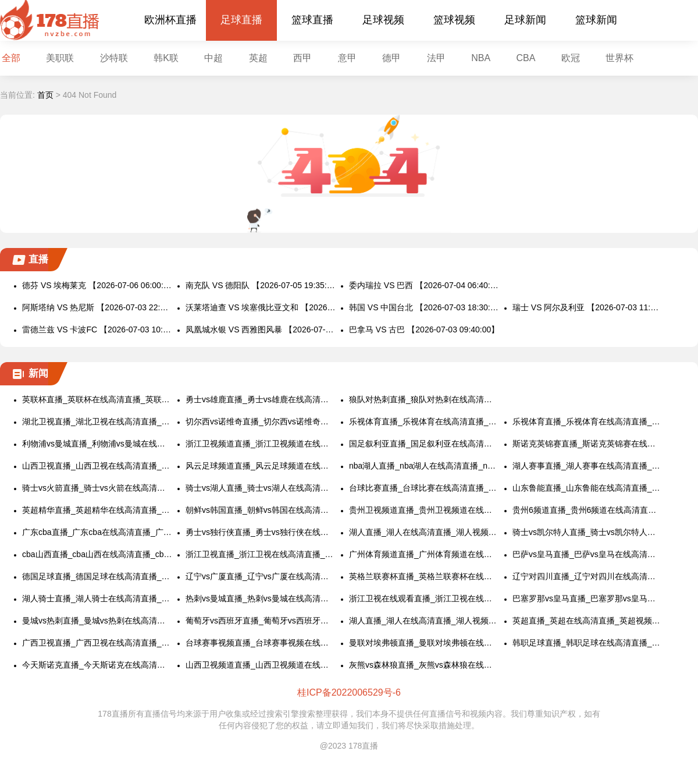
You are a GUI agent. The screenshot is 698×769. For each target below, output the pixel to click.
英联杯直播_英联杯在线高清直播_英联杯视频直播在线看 (97, 399)
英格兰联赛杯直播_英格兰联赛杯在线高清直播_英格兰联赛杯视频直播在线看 (424, 576)
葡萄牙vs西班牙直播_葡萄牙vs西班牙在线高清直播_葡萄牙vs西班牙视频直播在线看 (261, 620)
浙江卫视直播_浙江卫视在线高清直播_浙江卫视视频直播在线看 (261, 554)
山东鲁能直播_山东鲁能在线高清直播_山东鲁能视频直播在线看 (587, 487)
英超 (258, 58)
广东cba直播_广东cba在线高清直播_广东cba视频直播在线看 (97, 532)
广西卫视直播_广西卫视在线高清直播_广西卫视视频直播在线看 (97, 642)
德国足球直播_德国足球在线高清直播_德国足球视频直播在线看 (97, 576)
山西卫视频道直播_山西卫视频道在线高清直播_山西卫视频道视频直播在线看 (261, 664)
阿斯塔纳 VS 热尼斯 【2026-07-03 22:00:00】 (97, 307)
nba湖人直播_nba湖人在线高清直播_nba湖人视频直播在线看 (424, 465)
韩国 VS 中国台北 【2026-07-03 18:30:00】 (424, 307)
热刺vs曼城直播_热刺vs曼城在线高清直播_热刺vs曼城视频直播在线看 (261, 598)
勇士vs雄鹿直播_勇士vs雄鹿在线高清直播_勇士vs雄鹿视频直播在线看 (261, 399)
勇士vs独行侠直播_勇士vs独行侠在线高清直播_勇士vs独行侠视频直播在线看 (261, 532)
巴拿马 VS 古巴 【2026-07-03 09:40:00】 (424, 329)
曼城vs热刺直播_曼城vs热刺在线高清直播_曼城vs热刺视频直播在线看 (97, 620)
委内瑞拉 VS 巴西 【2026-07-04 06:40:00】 (424, 285)
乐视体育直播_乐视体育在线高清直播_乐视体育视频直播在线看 (424, 421)
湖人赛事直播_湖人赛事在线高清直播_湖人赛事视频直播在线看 (587, 465)
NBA (480, 58)
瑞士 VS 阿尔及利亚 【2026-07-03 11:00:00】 (587, 307)
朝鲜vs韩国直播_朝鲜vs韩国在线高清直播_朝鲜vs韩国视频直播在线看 (261, 510)
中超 (213, 58)
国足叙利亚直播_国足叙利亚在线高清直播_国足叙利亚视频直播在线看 (424, 443)
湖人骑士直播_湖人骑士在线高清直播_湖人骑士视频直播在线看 (97, 598)
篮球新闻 (596, 20)
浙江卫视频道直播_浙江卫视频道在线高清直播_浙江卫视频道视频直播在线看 (261, 443)
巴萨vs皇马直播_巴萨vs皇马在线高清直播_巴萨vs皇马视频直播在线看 (587, 554)
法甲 (436, 58)
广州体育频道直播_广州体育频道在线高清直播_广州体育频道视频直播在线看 (424, 554)
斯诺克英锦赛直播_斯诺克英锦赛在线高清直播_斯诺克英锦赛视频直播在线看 (587, 443)
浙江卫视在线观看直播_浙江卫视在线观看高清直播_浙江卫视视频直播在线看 (424, 598)
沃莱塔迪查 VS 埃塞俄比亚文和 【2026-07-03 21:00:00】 (261, 307)
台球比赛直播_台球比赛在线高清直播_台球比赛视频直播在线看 (424, 487)
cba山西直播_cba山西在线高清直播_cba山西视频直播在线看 (97, 554)
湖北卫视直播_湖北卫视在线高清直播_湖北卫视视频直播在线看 (97, 421)
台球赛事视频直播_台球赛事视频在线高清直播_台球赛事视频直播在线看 (261, 642)
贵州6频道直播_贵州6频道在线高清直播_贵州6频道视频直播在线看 (587, 510)
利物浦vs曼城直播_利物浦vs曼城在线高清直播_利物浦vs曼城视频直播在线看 (97, 443)
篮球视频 (454, 20)
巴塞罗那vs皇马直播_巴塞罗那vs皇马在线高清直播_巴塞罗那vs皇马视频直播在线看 (587, 598)
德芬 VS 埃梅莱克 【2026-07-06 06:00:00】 (97, 285)
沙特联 (114, 58)
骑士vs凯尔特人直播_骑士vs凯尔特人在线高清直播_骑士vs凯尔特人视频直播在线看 (587, 532)
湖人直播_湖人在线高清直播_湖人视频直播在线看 (424, 532)
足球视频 (383, 20)
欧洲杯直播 (170, 20)
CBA (526, 58)
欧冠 (570, 58)
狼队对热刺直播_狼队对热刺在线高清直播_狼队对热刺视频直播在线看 (424, 399)
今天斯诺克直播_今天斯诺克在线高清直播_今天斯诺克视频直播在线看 (97, 664)
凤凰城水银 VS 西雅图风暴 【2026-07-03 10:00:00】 (261, 329)
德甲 (391, 58)
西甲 (302, 58)
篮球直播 (312, 20)
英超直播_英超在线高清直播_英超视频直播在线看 (587, 620)
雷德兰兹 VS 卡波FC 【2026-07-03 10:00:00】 (97, 329)
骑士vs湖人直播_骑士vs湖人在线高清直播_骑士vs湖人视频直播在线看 (261, 487)
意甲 (347, 58)
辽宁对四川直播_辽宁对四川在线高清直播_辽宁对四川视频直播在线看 (587, 576)
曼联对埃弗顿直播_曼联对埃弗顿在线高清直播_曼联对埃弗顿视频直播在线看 (424, 642)
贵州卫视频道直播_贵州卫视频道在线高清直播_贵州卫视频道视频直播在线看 (424, 510)
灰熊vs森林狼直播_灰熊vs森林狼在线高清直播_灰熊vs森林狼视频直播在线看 (424, 664)
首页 (45, 95)
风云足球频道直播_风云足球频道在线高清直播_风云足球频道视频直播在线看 (261, 465)
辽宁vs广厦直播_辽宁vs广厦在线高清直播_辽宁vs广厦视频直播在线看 (261, 576)
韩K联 (166, 58)
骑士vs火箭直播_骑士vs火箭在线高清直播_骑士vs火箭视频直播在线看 (97, 487)
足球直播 (241, 20)
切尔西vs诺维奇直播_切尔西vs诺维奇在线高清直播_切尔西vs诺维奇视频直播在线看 (261, 421)
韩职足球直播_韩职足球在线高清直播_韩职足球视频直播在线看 (587, 642)
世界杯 (619, 58)
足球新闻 (525, 20)
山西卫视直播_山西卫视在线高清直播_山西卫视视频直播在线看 (97, 465)
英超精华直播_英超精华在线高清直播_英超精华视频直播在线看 (97, 510)
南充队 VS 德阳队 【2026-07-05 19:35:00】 (261, 285)
